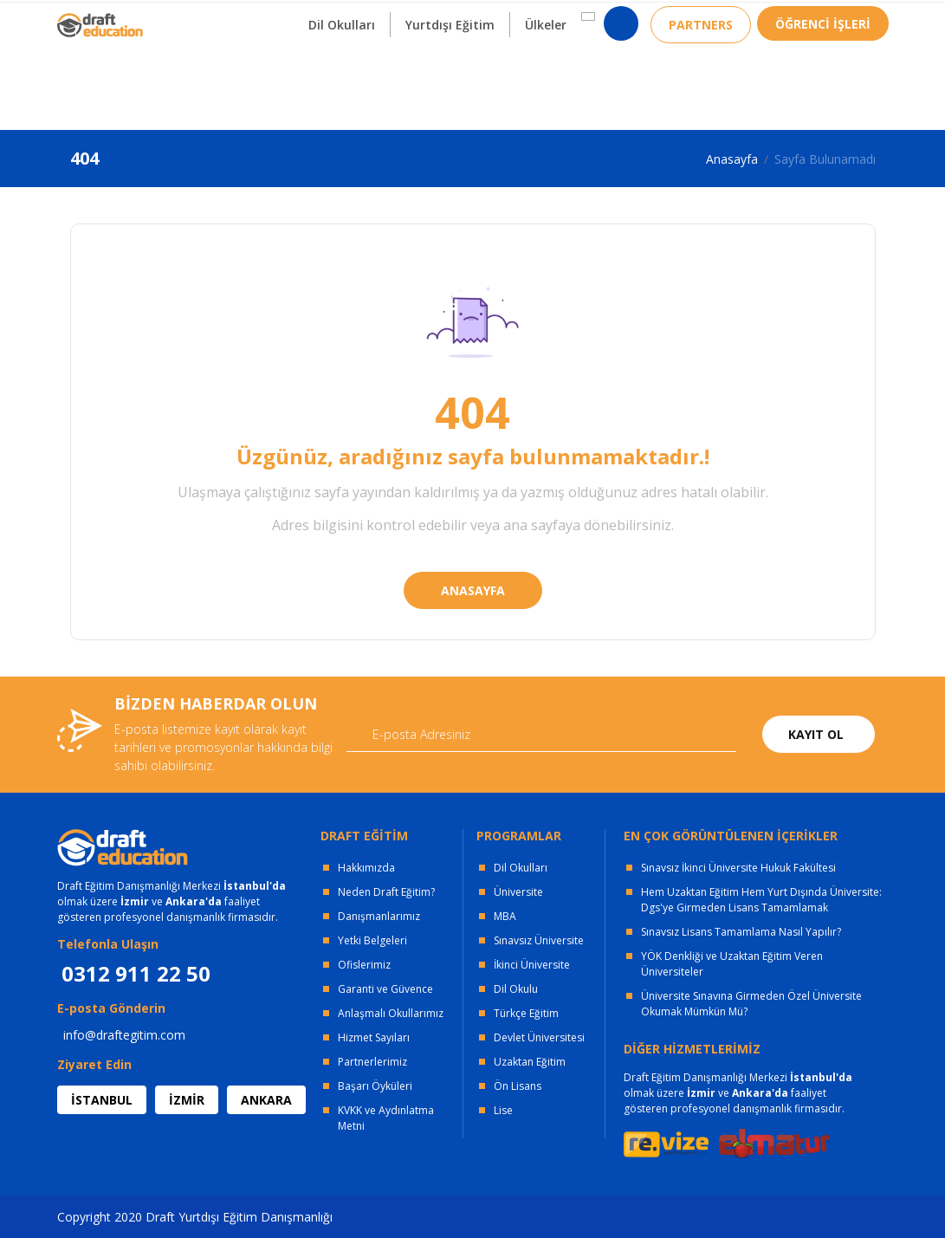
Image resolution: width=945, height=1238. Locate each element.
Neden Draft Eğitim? (386, 892)
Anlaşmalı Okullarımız (390, 1013)
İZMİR (186, 1100)
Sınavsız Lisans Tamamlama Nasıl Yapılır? (741, 931)
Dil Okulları (520, 867)
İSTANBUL (102, 1100)
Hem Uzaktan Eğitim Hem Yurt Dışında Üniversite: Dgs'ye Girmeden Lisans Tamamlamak (761, 900)
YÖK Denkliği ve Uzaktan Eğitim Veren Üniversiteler (732, 964)
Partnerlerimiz (372, 1061)
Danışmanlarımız (379, 916)
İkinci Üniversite (532, 964)
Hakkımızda (366, 867)
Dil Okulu (516, 989)
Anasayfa (732, 159)
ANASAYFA (473, 590)
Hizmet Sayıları (374, 1037)
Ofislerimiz (364, 964)
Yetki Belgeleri (372, 940)
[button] (588, 77)
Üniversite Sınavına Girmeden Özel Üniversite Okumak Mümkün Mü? (751, 1003)
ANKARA (266, 1100)
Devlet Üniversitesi (539, 1037)
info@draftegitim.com (124, 1035)
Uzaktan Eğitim (530, 1061)
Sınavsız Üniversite (539, 940)
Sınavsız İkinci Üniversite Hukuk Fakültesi (738, 867)
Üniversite (518, 892)
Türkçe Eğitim (526, 1013)
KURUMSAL (302, 18)
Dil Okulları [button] (341, 85)
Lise (503, 1110)
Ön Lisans (517, 1086)
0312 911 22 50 (845, 21)
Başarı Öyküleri (375, 1086)
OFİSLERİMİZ (196, 18)
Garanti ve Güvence (385, 989)
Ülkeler (545, 85)
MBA (505, 916)
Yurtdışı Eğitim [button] (450, 85)
